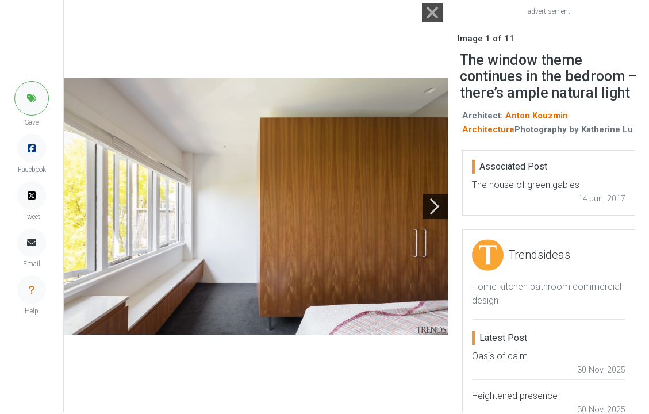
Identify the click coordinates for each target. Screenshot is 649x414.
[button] (31, 98)
